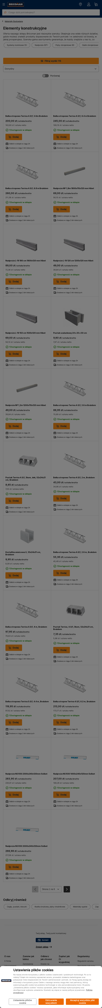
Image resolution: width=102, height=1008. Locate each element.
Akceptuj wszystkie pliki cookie (82, 1001)
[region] (51, 987)
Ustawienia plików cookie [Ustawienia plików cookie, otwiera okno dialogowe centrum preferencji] (22, 1001)
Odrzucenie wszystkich (51, 1001)
